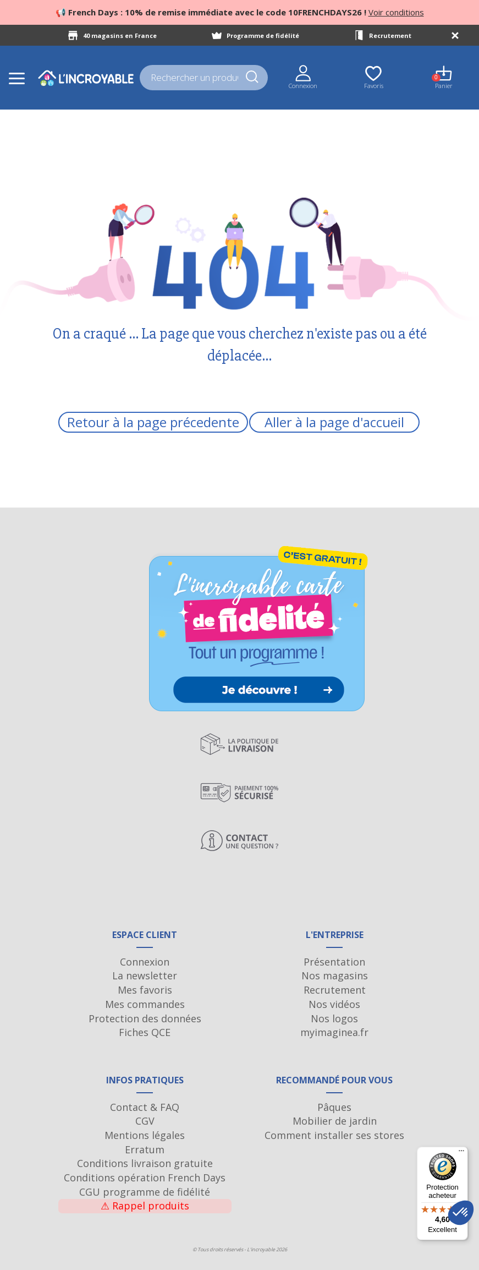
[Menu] (461, 1153)
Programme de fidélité (263, 35)
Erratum (144, 1149)
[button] (461, 1213)
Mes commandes (145, 1004)
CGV (145, 1120)
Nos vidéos (334, 1004)
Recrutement (390, 35)
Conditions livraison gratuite (145, 1163)
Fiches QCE (144, 1032)
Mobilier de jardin (335, 1120)
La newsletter (144, 975)
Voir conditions (396, 12)
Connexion (144, 961)
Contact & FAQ (144, 1107)
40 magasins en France (120, 35)
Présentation (334, 961)
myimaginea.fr (334, 1032)
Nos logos (334, 1018)
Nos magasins (334, 975)
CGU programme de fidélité (144, 1191)
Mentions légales (144, 1135)
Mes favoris (145, 989)
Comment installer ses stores (334, 1135)
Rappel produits (145, 1205)
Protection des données (145, 1018)
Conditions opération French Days (144, 1177)
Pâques (334, 1107)
